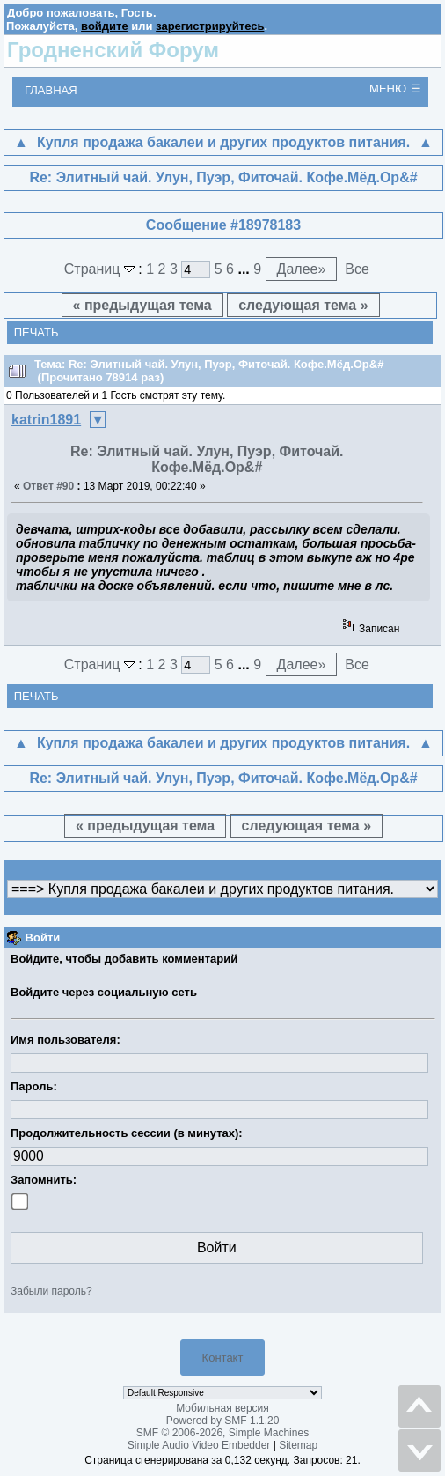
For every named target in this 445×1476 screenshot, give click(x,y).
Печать (36, 332)
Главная (51, 90)
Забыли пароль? (51, 1291)
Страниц (101, 269)
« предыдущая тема (142, 305)
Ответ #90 (48, 486)
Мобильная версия (222, 1408)
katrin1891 (46, 419)
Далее (301, 269)
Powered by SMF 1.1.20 (223, 1420)
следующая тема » (303, 305)
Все (357, 269)
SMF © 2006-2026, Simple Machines (222, 1433)
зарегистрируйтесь (210, 26)
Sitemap (298, 1445)
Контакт (223, 1357)
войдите (104, 26)
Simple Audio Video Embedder (199, 1445)
